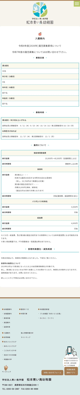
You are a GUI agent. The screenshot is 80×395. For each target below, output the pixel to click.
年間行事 (24, 313)
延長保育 (7, 327)
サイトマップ (25, 337)
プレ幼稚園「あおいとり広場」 (51, 313)
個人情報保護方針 (27, 333)
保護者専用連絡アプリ (70, 371)
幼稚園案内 (8, 309)
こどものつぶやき (10, 350)
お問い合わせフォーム (52, 372)
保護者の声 (8, 359)
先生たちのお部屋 (10, 355)
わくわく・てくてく (47, 318)
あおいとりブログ (10, 342)
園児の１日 (25, 309)
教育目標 (7, 318)
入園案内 (7, 333)
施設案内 (7, 322)
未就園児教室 (44, 309)
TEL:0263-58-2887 (10, 389)
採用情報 (7, 337)
